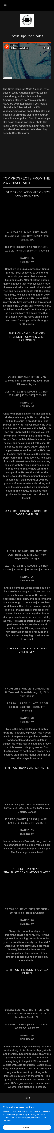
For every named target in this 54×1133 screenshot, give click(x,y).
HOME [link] (27, 1098)
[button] (5, 5)
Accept (27, 1127)
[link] (27, 20)
